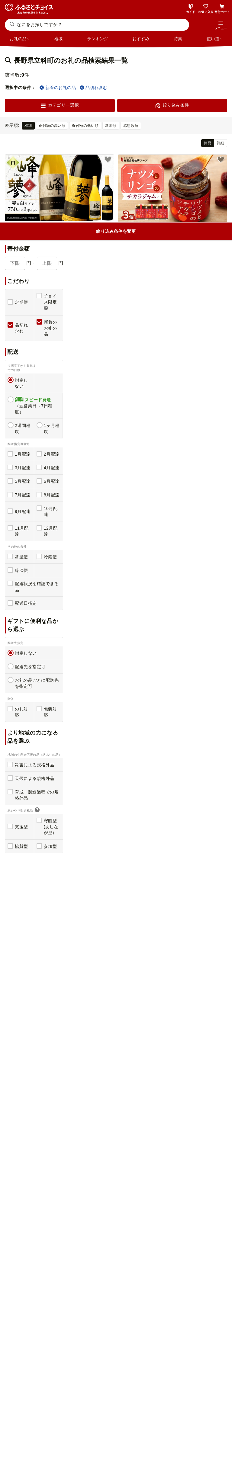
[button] (220, 25)
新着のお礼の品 (58, 87)
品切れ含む (93, 87)
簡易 (207, 143)
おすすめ (140, 38)
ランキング (97, 38)
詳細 (220, 143)
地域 (58, 38)
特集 (178, 38)
